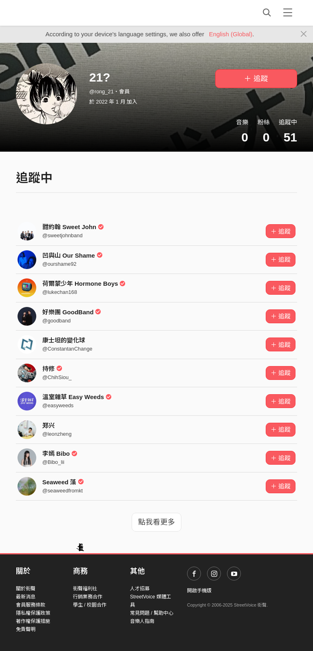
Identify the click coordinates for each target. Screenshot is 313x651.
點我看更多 (156, 522)
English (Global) (231, 34)
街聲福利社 (85, 588)
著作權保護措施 (33, 621)
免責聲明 (25, 629)
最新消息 (25, 597)
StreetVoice (49, 13)
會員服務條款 (30, 605)
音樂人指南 (142, 621)
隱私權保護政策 (33, 613)
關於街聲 (25, 588)
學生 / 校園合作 (89, 605)
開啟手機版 (199, 591)
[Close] (304, 34)
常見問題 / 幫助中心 (151, 613)
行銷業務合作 (87, 597)
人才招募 (140, 588)
